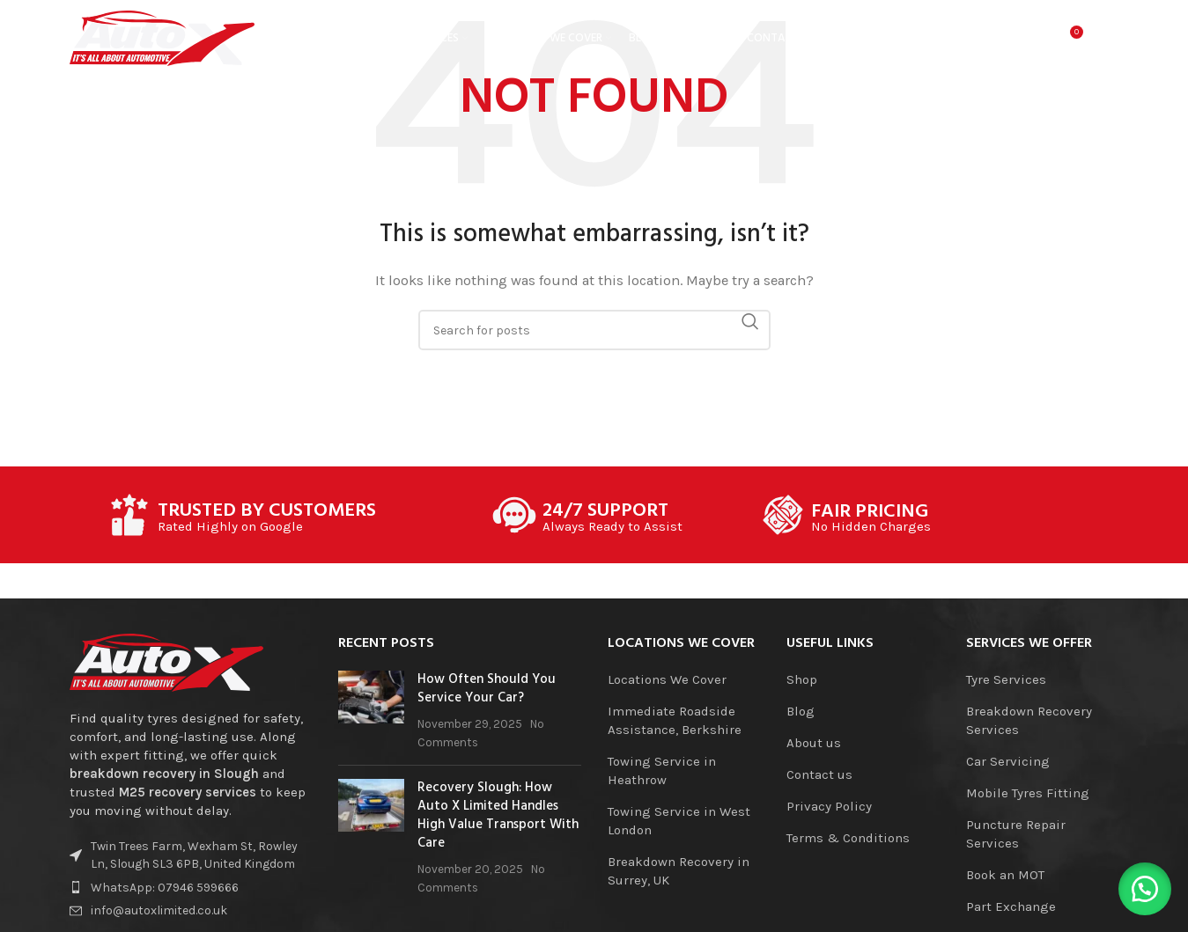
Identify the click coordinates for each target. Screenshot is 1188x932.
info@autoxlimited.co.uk (159, 910)
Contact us (819, 774)
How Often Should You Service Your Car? (486, 688)
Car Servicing (1008, 761)
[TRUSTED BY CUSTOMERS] (129, 515)
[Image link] (166, 662)
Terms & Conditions (848, 838)
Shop (801, 679)
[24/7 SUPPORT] (514, 515)
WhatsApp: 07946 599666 (165, 887)
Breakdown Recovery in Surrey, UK (678, 871)
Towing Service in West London (679, 821)
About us (813, 743)
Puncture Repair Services (1016, 834)
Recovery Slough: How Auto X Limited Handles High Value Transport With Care (498, 815)
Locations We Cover (667, 679)
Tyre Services (1006, 679)
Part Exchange (1011, 906)
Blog (800, 711)
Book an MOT (1005, 875)
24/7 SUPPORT (605, 511)
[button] (1144, 888)
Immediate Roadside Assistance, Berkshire (675, 720)
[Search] (996, 39)
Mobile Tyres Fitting (1027, 793)
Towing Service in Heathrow (662, 770)
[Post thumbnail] (371, 711)
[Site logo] (162, 39)
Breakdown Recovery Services (1029, 720)
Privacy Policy (829, 806)
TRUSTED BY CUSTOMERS (267, 511)
